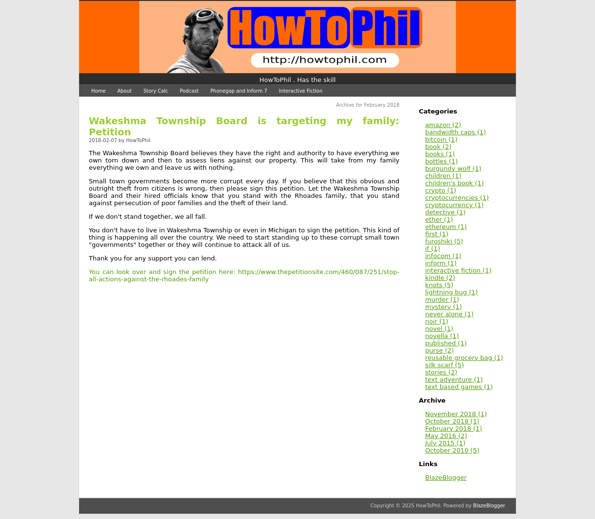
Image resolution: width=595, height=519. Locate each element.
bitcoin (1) (441, 139)
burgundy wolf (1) (453, 168)
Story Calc (155, 91)
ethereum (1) (446, 226)
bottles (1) (441, 161)
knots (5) (439, 285)
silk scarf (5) (444, 365)
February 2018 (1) (453, 428)
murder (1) (442, 299)
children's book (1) (454, 183)
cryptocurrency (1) (454, 205)
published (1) (446, 343)
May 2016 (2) (446, 435)
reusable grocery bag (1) (464, 357)
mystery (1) (443, 306)
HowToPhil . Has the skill (298, 79)
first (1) (436, 234)
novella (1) (442, 336)
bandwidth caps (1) (455, 132)
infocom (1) (443, 256)
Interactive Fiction (301, 91)
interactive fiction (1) (458, 270)
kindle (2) (440, 277)
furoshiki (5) (444, 241)
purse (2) (439, 350)
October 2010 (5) (452, 450)
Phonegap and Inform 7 (239, 91)
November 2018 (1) (456, 414)
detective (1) (445, 212)
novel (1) (439, 328)
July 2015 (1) (445, 443)
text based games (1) (459, 386)
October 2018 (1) (452, 421)
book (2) (438, 146)
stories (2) (441, 372)
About (124, 91)
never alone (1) (449, 314)
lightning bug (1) (451, 292)
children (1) (443, 175)
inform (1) (441, 263)
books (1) (440, 154)
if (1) (432, 248)
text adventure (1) (454, 379)
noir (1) (436, 321)
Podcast (189, 91)
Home (98, 91)
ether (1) (439, 219)
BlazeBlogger (446, 477)
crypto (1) (440, 190)
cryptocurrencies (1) (457, 197)
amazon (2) (443, 125)
